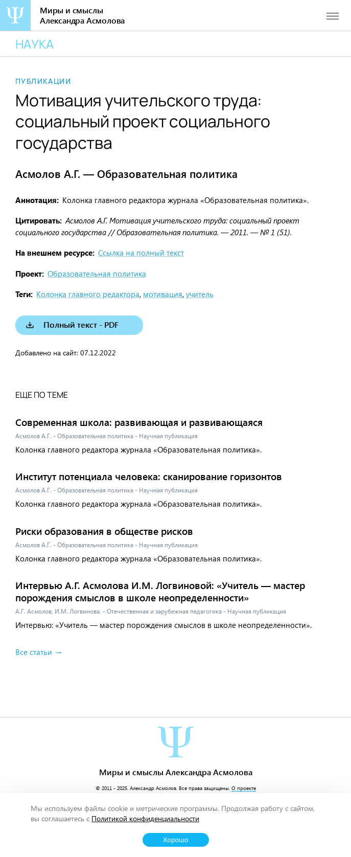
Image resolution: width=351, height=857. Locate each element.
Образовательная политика (97, 273)
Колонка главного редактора (87, 294)
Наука (34, 43)
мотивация (162, 294)
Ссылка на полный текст (141, 252)
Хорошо (176, 840)
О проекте (243, 788)
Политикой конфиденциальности (145, 818)
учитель (200, 294)
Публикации (43, 81)
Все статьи (33, 652)
